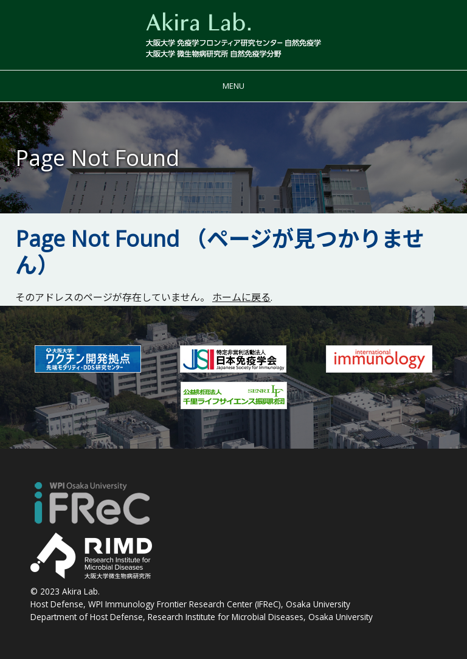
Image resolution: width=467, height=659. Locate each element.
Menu (233, 85)
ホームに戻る (241, 297)
